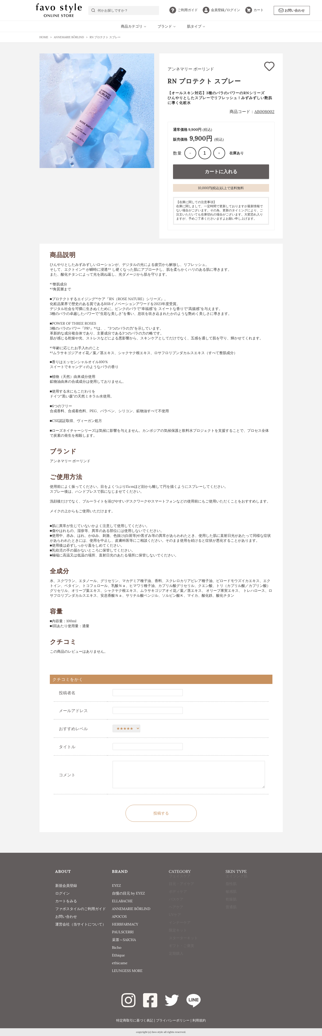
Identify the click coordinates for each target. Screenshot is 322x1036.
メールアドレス (73, 710)
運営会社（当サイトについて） (80, 924)
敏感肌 (231, 901)
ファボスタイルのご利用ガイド (80, 909)
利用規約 (199, 1020)
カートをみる (66, 901)
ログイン (221, 10)
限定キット (178, 940)
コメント (67, 774)
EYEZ (116, 885)
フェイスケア (180, 885)
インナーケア (180, 932)
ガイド (183, 10)
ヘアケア (176, 916)
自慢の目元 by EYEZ (128, 893)
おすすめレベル (73, 728)
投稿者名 (67, 692)
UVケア (175, 924)
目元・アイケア (181, 893)
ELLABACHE (122, 901)
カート (254, 10)
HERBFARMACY (125, 924)
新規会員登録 (66, 885)
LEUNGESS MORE (127, 971)
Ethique (118, 955)
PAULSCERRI (123, 932)
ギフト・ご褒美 (181, 955)
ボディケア (178, 901)
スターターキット (183, 947)
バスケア (176, 909)
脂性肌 (231, 893)
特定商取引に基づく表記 (134, 1020)
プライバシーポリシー (173, 1020)
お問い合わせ (292, 10)
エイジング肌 (236, 885)
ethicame (120, 963)
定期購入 (176, 963)
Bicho (117, 947)
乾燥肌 (231, 909)
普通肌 (231, 916)
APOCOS (119, 916)
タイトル (67, 746)
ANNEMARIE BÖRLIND (131, 909)
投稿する (161, 813)
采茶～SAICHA (124, 940)
